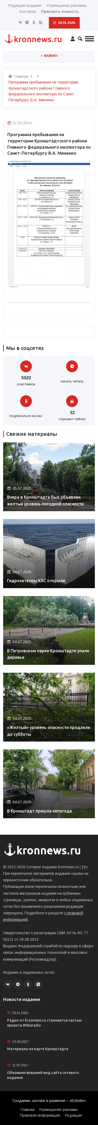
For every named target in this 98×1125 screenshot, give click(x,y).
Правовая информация (40, 1115)
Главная (18, 76)
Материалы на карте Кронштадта (37, 1049)
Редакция (73, 1115)
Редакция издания (25, 5)
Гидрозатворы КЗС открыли (36, 580)
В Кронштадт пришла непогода (39, 811)
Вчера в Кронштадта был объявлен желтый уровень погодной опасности (45, 500)
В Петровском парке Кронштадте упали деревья (48, 654)
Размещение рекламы (66, 5)
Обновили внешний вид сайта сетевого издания (43, 1075)
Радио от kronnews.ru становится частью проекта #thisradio (44, 1023)
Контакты (27, 11)
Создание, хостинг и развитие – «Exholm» (49, 1101)
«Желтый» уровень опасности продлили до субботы (48, 731)
